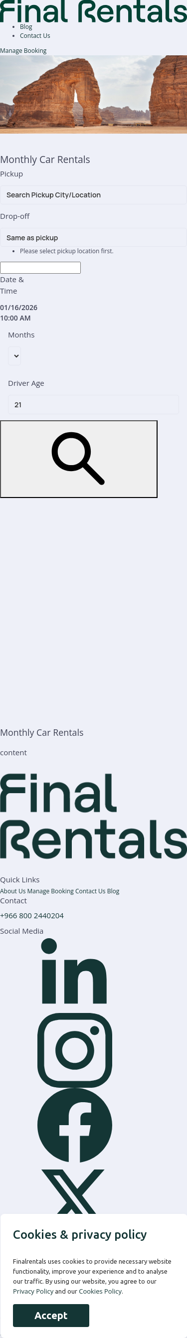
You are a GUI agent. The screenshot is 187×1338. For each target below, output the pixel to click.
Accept (51, 1315)
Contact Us (35, 35)
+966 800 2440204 (32, 915)
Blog (26, 26)
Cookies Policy (100, 1291)
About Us (13, 891)
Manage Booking (23, 50)
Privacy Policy (33, 1291)
